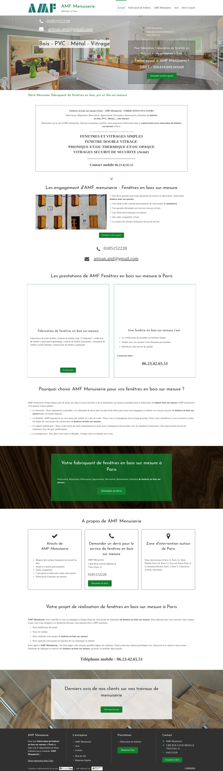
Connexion (190, 768)
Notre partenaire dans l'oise (40, 760)
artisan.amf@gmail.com (70, 29)
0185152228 (58, 21)
